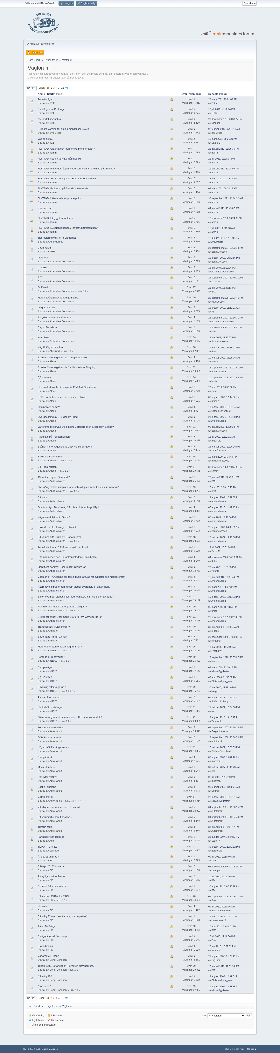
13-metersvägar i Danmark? (54, 477)
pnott (214, 611)
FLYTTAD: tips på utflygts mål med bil (59, 158)
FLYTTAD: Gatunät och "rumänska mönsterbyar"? (66, 148)
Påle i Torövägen (47, 926)
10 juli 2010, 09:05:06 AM (221, 876)
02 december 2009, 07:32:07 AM (225, 866)
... (59, 87)
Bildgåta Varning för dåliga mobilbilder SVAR (63, 128)
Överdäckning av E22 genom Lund (58, 416)
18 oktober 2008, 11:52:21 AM (224, 307)
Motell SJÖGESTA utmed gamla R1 (58, 297)
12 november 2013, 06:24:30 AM (225, 218)
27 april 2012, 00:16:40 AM (222, 487)
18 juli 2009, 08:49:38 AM (221, 228)
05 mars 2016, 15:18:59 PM (222, 607)
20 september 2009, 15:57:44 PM (225, 377)
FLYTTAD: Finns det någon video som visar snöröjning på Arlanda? (76, 168)
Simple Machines (50, 1049)
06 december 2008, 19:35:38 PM (225, 467)
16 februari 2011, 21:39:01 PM (224, 347)
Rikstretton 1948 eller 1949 (53, 896)
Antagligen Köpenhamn (51, 876)
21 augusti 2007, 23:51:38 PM (224, 986)
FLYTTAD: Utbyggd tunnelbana (56, 218)
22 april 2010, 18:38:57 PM (222, 387)
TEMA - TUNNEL (47, 846)
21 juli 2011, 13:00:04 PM (221, 158)
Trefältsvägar (45, 99)
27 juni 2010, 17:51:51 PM (222, 946)
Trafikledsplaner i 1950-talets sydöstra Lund (63, 547)
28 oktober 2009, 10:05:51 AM (224, 797)
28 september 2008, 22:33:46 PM (225, 298)
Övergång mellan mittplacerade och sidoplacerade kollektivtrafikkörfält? (79, 487)
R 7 (40, 277)
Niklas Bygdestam (221, 671)
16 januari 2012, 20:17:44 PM (223, 577)
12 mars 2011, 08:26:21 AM (222, 139)
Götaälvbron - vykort (49, 737)
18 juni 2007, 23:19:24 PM (222, 267)
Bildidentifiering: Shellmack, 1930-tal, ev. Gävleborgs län (70, 616)
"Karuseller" (44, 986)
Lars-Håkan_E (219, 920)
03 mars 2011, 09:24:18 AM (222, 188)
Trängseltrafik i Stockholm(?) (54, 626)
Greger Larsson (220, 731)
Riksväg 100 (45, 976)
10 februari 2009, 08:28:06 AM (224, 357)
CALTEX (43, 267)
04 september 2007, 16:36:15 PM (225, 807)
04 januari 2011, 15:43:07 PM (223, 208)
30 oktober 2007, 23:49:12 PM (224, 846)
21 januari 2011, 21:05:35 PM (223, 148)
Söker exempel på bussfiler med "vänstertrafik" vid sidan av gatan (75, 596)
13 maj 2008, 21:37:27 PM (222, 337)
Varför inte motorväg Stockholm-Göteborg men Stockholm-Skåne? (76, 426)
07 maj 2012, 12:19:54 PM (222, 517)
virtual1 (215, 571)
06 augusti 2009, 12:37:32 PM (224, 397)
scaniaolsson (218, 301)
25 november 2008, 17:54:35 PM (225, 637)
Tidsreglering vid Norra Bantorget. (57, 237)
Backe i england (47, 786)
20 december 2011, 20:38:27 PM (225, 119)
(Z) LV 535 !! (45, 677)
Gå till (203, 1015)
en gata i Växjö (46, 307)
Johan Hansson (220, 341)
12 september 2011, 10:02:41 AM (225, 367)
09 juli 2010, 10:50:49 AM (221, 856)
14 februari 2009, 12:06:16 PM (224, 446)
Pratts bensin (45, 946)
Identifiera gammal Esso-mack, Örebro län (62, 566)
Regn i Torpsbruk (47, 327)
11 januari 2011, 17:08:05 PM (223, 168)
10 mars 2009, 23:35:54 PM (222, 456)
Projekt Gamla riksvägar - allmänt (57, 527)
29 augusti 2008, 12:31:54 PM (224, 976)
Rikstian (42, 497)
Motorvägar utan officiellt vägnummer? (60, 646)
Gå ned (31, 88)
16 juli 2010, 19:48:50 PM (221, 936)
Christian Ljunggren (222, 681)
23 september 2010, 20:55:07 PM (225, 657)
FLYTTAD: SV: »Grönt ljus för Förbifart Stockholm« (67, 178)
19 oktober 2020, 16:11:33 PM (224, 597)
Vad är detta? (45, 138)
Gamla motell (45, 796)
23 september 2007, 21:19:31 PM (225, 317)
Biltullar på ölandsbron (50, 456)
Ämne (41, 93)
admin (53, 152)
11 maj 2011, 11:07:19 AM (222, 647)
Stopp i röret (45, 757)
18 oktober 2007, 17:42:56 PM (224, 257)
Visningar (195, 93)
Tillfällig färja (45, 826)
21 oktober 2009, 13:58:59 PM (224, 417)
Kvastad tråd (45, 208)
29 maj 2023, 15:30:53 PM (222, 567)
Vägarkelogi (44, 247)
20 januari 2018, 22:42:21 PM (223, 477)
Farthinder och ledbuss (51, 836)
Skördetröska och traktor (52, 886)
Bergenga (217, 850)
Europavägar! (45, 667)
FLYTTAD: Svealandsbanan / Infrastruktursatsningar (68, 227)
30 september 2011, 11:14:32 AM (225, 198)
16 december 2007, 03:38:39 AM (225, 327)
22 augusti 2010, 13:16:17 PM (224, 717)
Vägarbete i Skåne (48, 955)
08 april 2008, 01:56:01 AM (222, 677)
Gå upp (31, 998)
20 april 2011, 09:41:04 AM (222, 926)
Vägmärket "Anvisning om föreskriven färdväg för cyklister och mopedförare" (81, 576)
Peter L (215, 103)
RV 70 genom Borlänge (51, 109)
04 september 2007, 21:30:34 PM (225, 727)
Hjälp (225, 1049)
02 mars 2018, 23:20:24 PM (222, 667)
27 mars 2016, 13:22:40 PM (222, 916)
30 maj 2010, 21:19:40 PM (222, 687)
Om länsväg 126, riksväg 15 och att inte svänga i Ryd (68, 507)
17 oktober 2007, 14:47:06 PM (224, 537)
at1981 (54, 650)
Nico (214, 711)
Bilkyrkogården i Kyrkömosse (54, 317)
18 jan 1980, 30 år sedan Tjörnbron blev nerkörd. (66, 965)
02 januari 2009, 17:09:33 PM (223, 427)
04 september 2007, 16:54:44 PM (225, 817)
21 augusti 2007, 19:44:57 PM (224, 837)
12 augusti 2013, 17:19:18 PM (224, 238)
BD (213, 771)
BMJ (214, 481)
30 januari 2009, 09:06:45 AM (223, 627)
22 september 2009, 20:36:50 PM (225, 737)
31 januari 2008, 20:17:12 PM (223, 827)
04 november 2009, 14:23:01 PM (225, 557)
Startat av (54, 93)
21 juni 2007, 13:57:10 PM (222, 287)
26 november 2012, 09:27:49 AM (225, 617)
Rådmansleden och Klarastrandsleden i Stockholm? (67, 557)
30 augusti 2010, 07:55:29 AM (223, 886)
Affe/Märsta (56, 241)
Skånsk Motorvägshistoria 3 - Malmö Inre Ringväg (66, 367)
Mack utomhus (46, 767)
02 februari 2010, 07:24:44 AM (224, 129)
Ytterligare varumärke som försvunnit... (60, 807)
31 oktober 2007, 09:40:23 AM (224, 767)
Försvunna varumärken (51, 727)
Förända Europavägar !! (51, 656)
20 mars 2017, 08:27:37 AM (222, 587)
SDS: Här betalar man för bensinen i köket (62, 397)
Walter (215, 361)
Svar (184, 93)
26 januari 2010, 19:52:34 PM (223, 966)
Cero (214, 391)
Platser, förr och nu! (49, 697)
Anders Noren (218, 371)
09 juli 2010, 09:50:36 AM (221, 906)
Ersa (214, 291)
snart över (43, 337)
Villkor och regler (237, 1049)
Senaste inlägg (217, 93)
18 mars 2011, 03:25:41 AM (222, 178)
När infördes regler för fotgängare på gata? (62, 606)
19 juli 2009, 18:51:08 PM (221, 547)
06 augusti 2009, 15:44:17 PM (224, 757)
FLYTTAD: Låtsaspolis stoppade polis (59, 198)
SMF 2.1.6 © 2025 (31, 1049)
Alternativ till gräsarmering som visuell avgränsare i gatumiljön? (74, 586)
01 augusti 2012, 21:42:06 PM (224, 697)
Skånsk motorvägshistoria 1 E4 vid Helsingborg (65, 446)
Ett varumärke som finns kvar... (55, 817)
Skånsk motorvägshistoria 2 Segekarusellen (63, 357)
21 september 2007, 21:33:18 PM (225, 248)
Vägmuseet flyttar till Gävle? (54, 517)
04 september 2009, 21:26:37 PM (225, 896)
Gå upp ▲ (252, 1049)
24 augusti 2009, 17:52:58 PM (224, 497)
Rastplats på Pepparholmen (54, 436)
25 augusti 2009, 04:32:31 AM (223, 527)
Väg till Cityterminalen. (51, 347)
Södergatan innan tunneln (52, 636)
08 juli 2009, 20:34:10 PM (221, 777)
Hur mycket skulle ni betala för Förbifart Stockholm (67, 387)
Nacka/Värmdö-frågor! (50, 707)
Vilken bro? (44, 906)
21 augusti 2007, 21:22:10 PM (224, 956)
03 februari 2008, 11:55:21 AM (224, 787)
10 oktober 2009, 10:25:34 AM (224, 407)
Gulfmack (43, 287)
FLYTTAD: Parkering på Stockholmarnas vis (63, 188)
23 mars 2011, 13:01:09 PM (222, 99)
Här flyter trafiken (47, 777)
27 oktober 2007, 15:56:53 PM (224, 747)
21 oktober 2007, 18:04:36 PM (224, 707)
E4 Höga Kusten (47, 466)
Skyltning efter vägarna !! (52, 687)
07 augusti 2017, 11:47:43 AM (223, 507)
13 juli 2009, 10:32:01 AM (221, 436)
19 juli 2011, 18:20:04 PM (221, 109)
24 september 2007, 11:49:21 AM (225, 277)
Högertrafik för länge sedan (53, 747)
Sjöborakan (44, 377)
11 (62, 87)
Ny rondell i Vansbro (49, 119)
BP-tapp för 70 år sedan (51, 866)
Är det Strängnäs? (48, 856)
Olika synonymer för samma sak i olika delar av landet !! (70, 717)
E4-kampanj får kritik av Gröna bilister (59, 537)
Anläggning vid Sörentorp (52, 936)
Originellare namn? (49, 407)
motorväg (43, 257)
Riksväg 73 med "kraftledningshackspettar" (62, 916)
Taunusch (216, 721)
